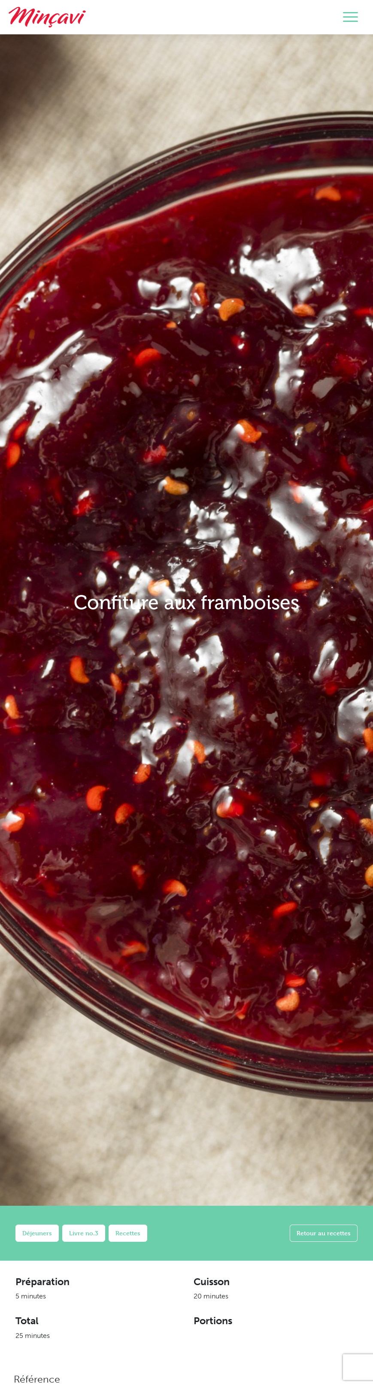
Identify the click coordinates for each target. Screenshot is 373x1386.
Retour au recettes (324, 1233)
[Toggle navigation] (350, 17)
